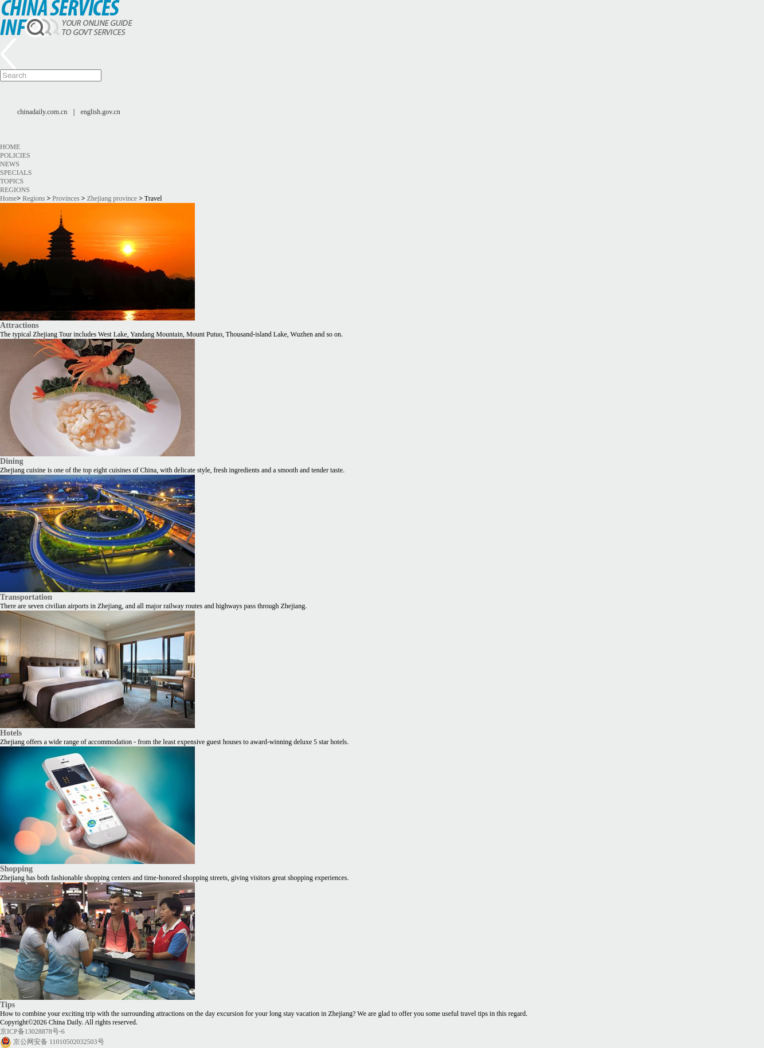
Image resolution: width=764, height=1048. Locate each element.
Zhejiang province (112, 198)
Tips (7, 1004)
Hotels (11, 732)
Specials (16, 173)
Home (10, 147)
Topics (11, 181)
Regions (15, 190)
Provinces (65, 198)
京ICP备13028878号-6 (32, 1031)
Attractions (19, 325)
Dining (11, 461)
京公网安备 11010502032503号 (58, 1042)
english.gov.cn (100, 112)
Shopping (16, 868)
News (9, 164)
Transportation (26, 596)
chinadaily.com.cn (42, 112)
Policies (15, 155)
